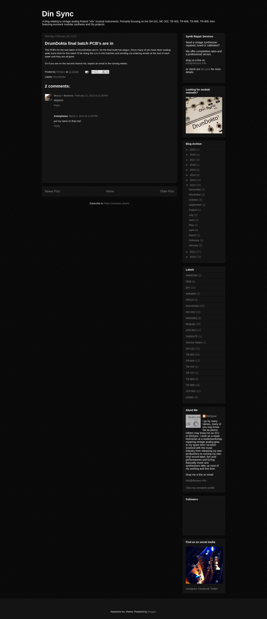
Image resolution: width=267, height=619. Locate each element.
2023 (193, 149)
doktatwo (191, 293)
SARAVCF (192, 336)
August (193, 209)
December (195, 189)
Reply (57, 105)
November (195, 194)
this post (205, 69)
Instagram (191, 588)
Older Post (167, 191)
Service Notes (194, 342)
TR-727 (190, 372)
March (193, 235)
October (194, 199)
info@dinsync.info (196, 63)
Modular (190, 324)
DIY (188, 287)
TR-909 (190, 385)
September (195, 204)
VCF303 (190, 391)
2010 (193, 256)
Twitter (214, 588)
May (192, 225)
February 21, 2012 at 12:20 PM (91, 95)
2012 (193, 185)
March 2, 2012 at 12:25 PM (83, 116)
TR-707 (190, 366)
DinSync (211, 416)
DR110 (190, 299)
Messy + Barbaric (64, 95)
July (191, 215)
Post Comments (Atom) (116, 203)
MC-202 (190, 312)
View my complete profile (200, 487)
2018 (193, 154)
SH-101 (190, 348)
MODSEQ (191, 318)
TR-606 (190, 360)
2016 (193, 164)
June (192, 220)
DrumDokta (59, 76)
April (192, 230)
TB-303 (190, 354)
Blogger (152, 611)
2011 (193, 251)
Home (110, 191)
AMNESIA (191, 275)
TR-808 (190, 379)
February (194, 240)
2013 (193, 180)
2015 (193, 169)
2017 (193, 159)
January (194, 245)
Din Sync (58, 14)
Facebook (203, 588)
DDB (188, 281)
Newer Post (52, 191)
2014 (193, 175)
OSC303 (191, 330)
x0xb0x (190, 397)
